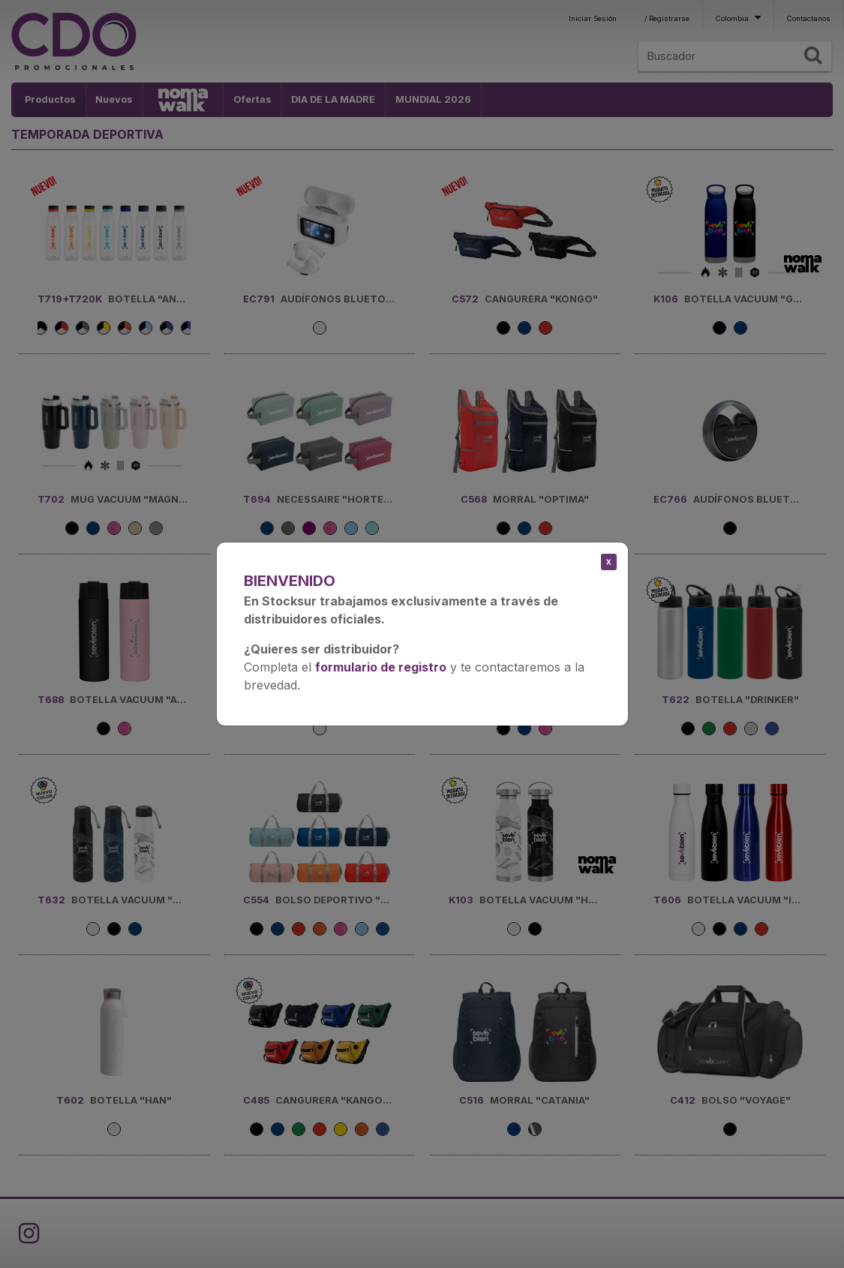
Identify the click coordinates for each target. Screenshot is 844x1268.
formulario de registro (380, 667)
